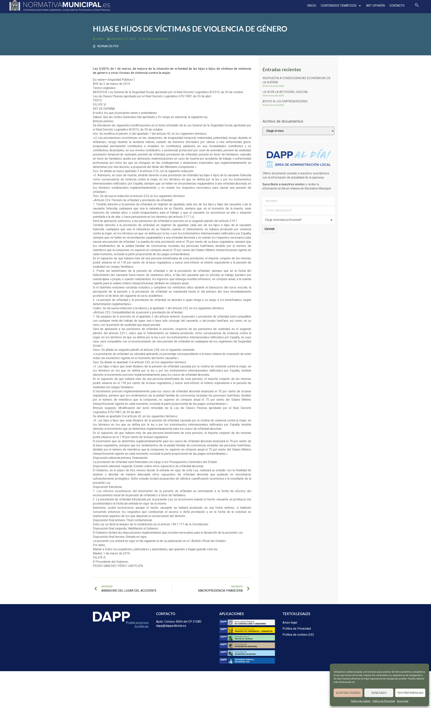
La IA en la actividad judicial (285, 92)
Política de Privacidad (384, 701)
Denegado (378, 693)
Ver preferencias (410, 693)
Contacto (397, 5)
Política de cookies (361, 701)
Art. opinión (375, 5)
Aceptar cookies (348, 693)
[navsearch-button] (417, 5)
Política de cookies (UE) (298, 634)
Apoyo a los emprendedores (285, 101)
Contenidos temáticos (341, 5)
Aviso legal (402, 701)
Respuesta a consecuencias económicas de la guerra (296, 80)
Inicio (311, 5)
